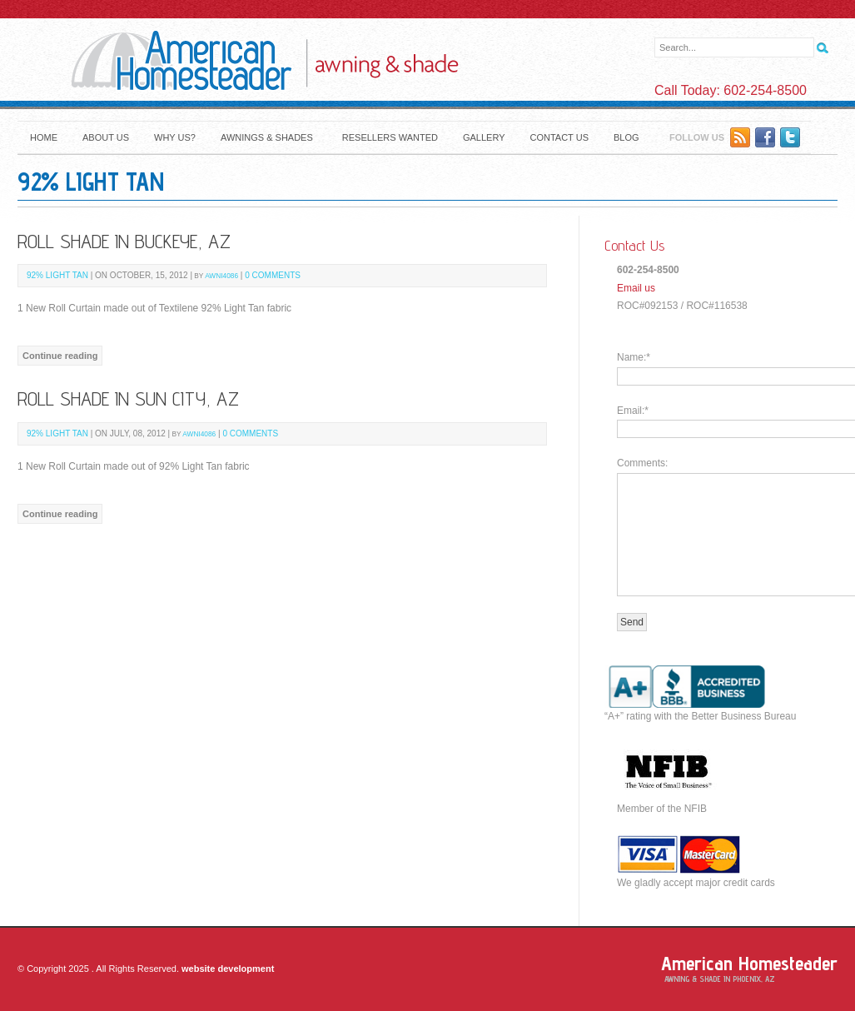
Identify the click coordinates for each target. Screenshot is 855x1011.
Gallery (484, 137)
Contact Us (559, 137)
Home (43, 137)
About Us (105, 137)
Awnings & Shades (267, 137)
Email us (636, 288)
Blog (626, 137)
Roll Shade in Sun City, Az (128, 398)
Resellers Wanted (390, 137)
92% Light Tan (57, 275)
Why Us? (175, 137)
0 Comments (273, 275)
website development (227, 969)
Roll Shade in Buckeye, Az (124, 241)
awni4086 (221, 275)
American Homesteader (749, 963)
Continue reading (59, 356)
